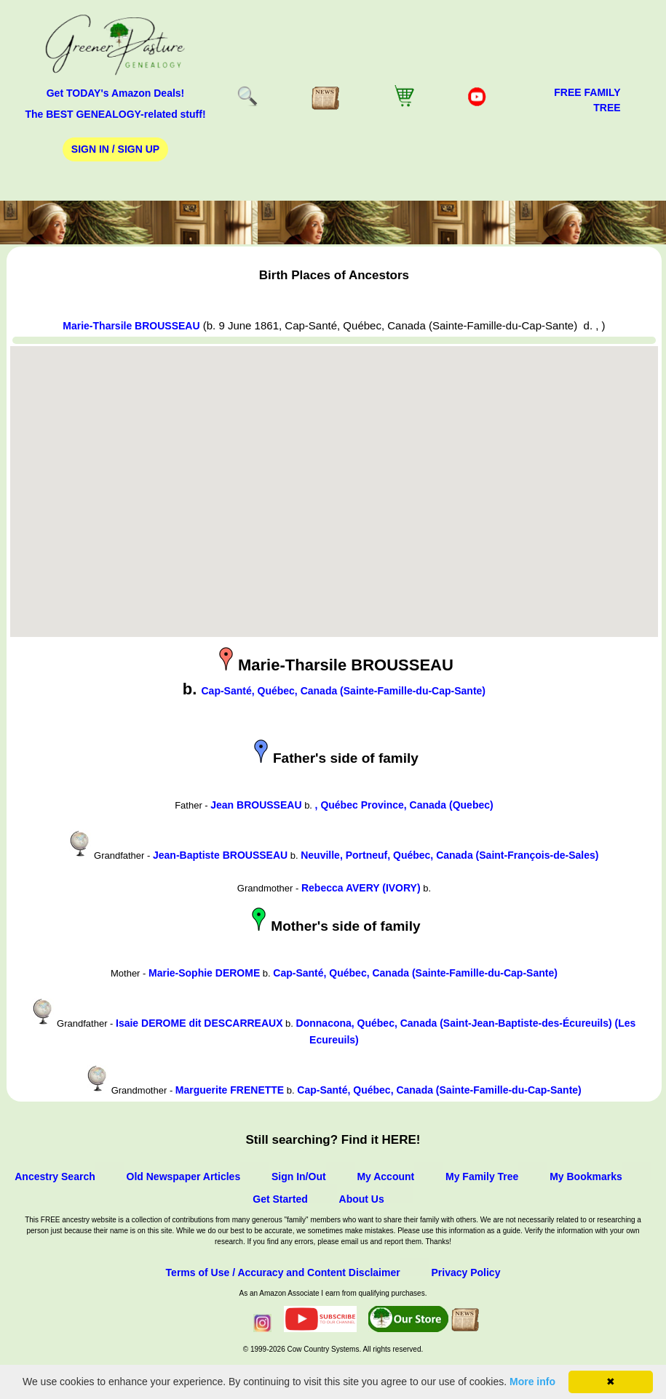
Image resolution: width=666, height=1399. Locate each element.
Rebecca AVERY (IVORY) (361, 888)
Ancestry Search (55, 1176)
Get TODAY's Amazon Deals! (116, 93)
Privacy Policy (465, 1272)
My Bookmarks (586, 1176)
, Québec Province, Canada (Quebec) (404, 805)
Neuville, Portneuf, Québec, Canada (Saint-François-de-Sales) (449, 855)
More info (532, 1381)
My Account (385, 1176)
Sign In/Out (298, 1176)
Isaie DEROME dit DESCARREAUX (199, 1023)
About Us (361, 1199)
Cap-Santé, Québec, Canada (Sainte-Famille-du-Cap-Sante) (344, 691)
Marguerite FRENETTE (229, 1090)
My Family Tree (481, 1176)
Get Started (280, 1199)
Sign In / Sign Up (115, 149)
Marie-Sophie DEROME (204, 973)
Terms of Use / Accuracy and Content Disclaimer (283, 1272)
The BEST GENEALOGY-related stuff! (115, 114)
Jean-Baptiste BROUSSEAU (220, 855)
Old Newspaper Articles (184, 1176)
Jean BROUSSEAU (255, 805)
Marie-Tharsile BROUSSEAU (131, 326)
